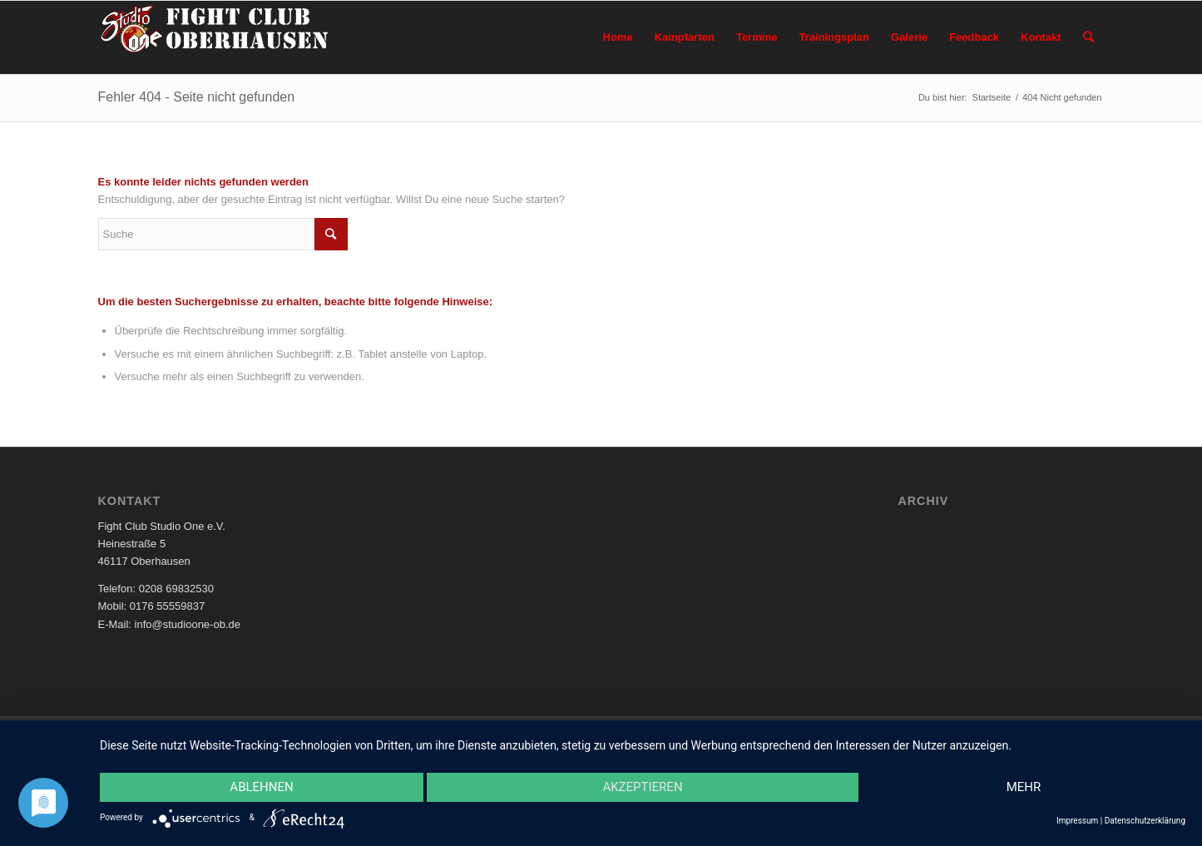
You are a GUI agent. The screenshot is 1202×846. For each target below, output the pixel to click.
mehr (1024, 786)
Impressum (1077, 820)
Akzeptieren (642, 786)
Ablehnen (261, 786)
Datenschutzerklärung (1145, 820)
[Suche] (1088, 37)
